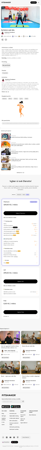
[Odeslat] (23, 401)
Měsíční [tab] (14, 194)
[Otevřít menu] (38, 2)
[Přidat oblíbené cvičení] (18, 333)
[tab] (26, 194)
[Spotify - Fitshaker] (14, 437)
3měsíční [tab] (19, 194)
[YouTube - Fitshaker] (10, 437)
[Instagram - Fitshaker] (6, 437)
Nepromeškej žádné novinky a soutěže (11, 399)
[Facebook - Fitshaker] (3, 437)
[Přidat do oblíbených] (6, 39)
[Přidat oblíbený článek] (9, 134)
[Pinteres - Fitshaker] (17, 437)
